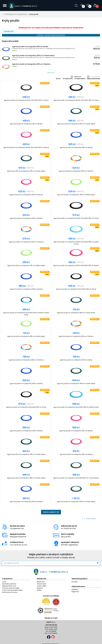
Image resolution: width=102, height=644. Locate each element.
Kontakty (75, 582)
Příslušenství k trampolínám (16, 14)
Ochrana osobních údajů (10, 588)
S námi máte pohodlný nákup (12, 590)
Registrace (75, 592)
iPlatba (39, 590)
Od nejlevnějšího (79, 79)
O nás (4, 582)
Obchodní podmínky (9, 584)
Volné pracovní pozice (9, 592)
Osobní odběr (41, 586)
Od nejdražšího (67, 79)
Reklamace (41, 582)
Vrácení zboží (41, 584)
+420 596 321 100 (51, 625)
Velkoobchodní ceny (9, 586)
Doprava (40, 588)
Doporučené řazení (93, 79)
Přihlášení (75, 590)
